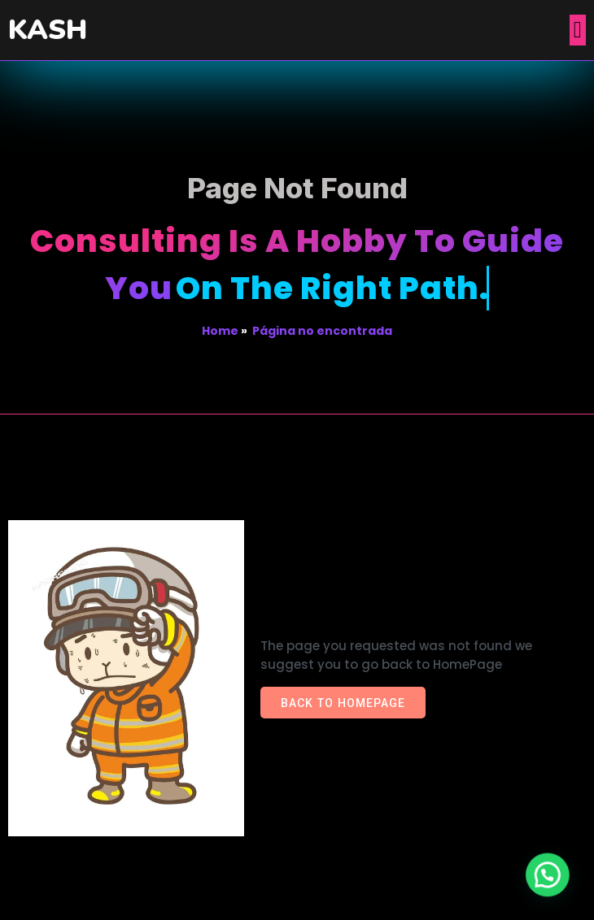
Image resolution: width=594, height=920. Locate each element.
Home (220, 331)
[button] (551, 885)
